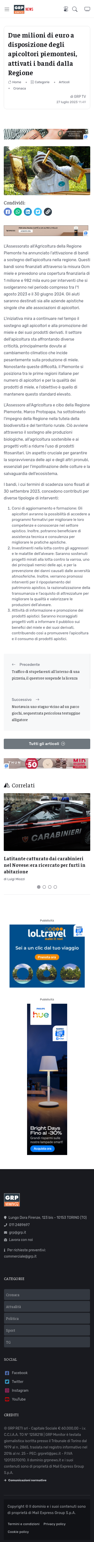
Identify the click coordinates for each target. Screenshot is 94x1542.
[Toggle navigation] (7, 9)
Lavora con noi (18, 1240)
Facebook (16, 1373)
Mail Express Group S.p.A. (54, 1513)
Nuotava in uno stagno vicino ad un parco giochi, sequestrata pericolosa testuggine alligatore (46, 713)
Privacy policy (55, 1524)
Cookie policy (18, 1532)
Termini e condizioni (24, 1524)
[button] (78, 9)
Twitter (13, 1381)
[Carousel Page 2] (44, 887)
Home (14, 82)
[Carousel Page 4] (55, 887)
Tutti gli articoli (47, 744)
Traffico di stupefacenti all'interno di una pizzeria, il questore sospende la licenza (45, 674)
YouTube (15, 1399)
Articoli (64, 82)
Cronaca (19, 88)
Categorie (40, 82)
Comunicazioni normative (25, 1480)
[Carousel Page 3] (50, 887)
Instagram (16, 1390)
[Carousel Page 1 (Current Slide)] (39, 887)
